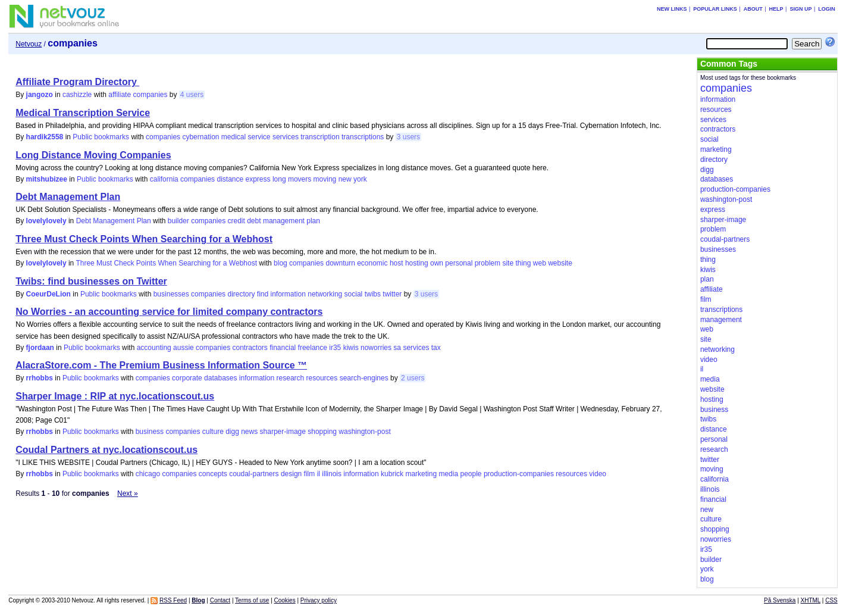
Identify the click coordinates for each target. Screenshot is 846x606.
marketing (421, 474)
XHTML (811, 600)
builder (178, 221)
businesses (171, 294)
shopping (322, 431)
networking (325, 294)
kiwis (351, 347)
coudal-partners (253, 474)
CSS (831, 600)
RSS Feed (173, 600)
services (285, 137)
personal (458, 263)
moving (325, 179)
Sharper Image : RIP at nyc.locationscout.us (114, 396)
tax (436, 347)
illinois (331, 474)
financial (283, 347)
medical (233, 137)
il (318, 474)
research (291, 378)
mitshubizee (46, 179)
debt (254, 221)
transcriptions (362, 137)
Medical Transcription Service (82, 113)
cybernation (200, 137)
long (279, 179)
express (258, 179)
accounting (154, 347)
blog (280, 263)
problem (487, 263)
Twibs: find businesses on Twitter (91, 281)
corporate (187, 378)
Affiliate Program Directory (77, 82)
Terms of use (252, 600)
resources (322, 378)
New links (672, 9)
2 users (412, 378)
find (262, 294)
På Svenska (779, 600)
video (597, 474)
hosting (416, 263)
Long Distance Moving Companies (93, 155)
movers (299, 179)
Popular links (715, 9)
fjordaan (40, 347)
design (291, 474)
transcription (319, 137)
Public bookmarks (101, 137)
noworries (376, 347)
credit (236, 221)
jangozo (39, 94)
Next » (127, 493)
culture (213, 431)
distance (230, 179)
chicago (148, 474)
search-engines (364, 378)
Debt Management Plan (67, 197)
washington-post (364, 431)
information (288, 294)
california (164, 179)
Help (776, 9)
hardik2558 (45, 137)
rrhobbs (39, 378)
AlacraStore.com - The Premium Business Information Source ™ (161, 365)
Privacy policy (318, 600)
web (539, 263)
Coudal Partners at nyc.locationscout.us (106, 450)
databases (220, 378)
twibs (373, 294)
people (470, 474)
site (507, 263)
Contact (220, 600)
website (560, 263)
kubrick (392, 474)
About (753, 9)
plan (313, 221)
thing (523, 263)
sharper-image (283, 431)
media (448, 474)
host (396, 263)
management (284, 221)
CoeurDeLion (48, 294)
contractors (249, 347)
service (259, 137)
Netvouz (28, 44)
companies (150, 94)
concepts (213, 474)
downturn (340, 263)
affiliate (119, 94)
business (150, 431)
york (360, 179)
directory (241, 294)
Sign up (800, 9)
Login (826, 9)
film (309, 474)
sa (397, 347)
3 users (408, 137)
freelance (312, 347)
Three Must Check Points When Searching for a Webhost (143, 239)
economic (372, 263)
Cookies (285, 600)
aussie (183, 347)
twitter (392, 294)
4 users (191, 94)
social (353, 294)
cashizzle (77, 94)
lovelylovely (46, 221)
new (345, 179)
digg (232, 431)
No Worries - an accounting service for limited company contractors (168, 312)
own (436, 263)
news (249, 431)
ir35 (335, 347)
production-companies (519, 474)
